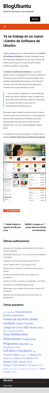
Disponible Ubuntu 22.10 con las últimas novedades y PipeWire (24, 255)
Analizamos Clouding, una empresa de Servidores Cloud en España (23, 249)
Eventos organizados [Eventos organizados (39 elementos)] (13, 315)
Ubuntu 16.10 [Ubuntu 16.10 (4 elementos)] (35, 369)
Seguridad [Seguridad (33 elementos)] (24, 344)
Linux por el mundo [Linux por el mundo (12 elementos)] (16, 331)
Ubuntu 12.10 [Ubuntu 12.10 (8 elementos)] (7, 369)
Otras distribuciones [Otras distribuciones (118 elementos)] (15, 334)
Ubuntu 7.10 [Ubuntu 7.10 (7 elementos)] (25, 355)
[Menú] (4, 27)
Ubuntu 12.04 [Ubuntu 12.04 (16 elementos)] (37, 365)
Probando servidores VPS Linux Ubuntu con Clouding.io (21, 276)
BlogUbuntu (17, 6)
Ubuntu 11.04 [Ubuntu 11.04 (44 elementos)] (10, 365)
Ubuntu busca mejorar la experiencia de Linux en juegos (23, 269)
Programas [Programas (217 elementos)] (10, 343)
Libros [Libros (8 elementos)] (5, 331)
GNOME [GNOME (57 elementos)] (34, 319)
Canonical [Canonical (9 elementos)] (10, 312)
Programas (13, 211)
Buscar (35, 19)
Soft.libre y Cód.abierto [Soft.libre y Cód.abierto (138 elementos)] (17, 350)
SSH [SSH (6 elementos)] (34, 351)
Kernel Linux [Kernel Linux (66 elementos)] (36, 327)
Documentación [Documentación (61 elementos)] (23, 311)
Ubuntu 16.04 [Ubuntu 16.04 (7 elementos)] (25, 369)
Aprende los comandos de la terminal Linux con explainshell (22, 296)
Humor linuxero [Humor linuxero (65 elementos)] (24, 323)
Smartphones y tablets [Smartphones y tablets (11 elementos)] (11, 347)
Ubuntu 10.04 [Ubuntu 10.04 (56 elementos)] (10, 361)
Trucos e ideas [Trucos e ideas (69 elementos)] (11, 354)
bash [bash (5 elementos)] (4, 312)
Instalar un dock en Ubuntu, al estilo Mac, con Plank (24, 281)
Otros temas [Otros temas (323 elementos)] (12, 339)
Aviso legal (7, 386)
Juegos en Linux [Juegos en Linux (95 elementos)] (12, 327)
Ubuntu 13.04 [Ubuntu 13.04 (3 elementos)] (16, 369)
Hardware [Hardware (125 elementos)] (9, 323)
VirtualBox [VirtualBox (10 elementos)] (7, 372)
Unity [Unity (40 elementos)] (42, 368)
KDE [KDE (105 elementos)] (25, 327)
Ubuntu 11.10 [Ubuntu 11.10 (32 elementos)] (24, 365)
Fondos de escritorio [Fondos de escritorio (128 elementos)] (16, 319)
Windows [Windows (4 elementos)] (14, 372)
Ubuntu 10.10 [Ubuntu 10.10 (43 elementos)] (25, 362)
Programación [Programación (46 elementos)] (29, 339)
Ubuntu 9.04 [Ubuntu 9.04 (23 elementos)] (19, 358)
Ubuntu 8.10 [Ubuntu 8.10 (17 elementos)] (8, 358)
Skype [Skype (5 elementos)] (31, 344)
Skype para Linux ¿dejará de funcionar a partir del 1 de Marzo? (24, 289)
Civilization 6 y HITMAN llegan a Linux (18, 285)
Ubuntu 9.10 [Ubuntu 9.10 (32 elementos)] (32, 358)
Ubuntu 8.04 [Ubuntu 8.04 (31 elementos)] (35, 355)
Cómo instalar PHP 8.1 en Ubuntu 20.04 (19, 265)
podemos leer (14, 53)
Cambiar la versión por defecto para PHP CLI (21, 261)
